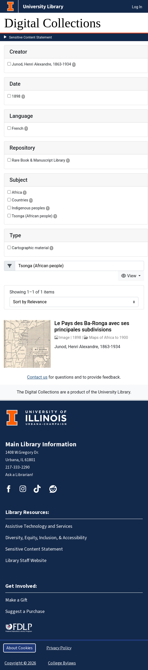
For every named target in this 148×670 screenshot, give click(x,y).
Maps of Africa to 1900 (108, 337)
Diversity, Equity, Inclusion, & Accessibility (46, 537)
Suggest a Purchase (25, 611)
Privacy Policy (58, 648)
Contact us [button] (37, 377)
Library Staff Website (25, 560)
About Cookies (19, 648)
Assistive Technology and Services (38, 526)
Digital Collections (52, 23)
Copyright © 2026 (20, 663)
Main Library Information (40, 444)
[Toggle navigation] (140, 23)
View (129, 275)
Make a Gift (16, 600)
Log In (137, 7)
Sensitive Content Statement (30, 37)
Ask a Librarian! (19, 475)
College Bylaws (62, 663)
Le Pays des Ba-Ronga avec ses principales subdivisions (91, 326)
